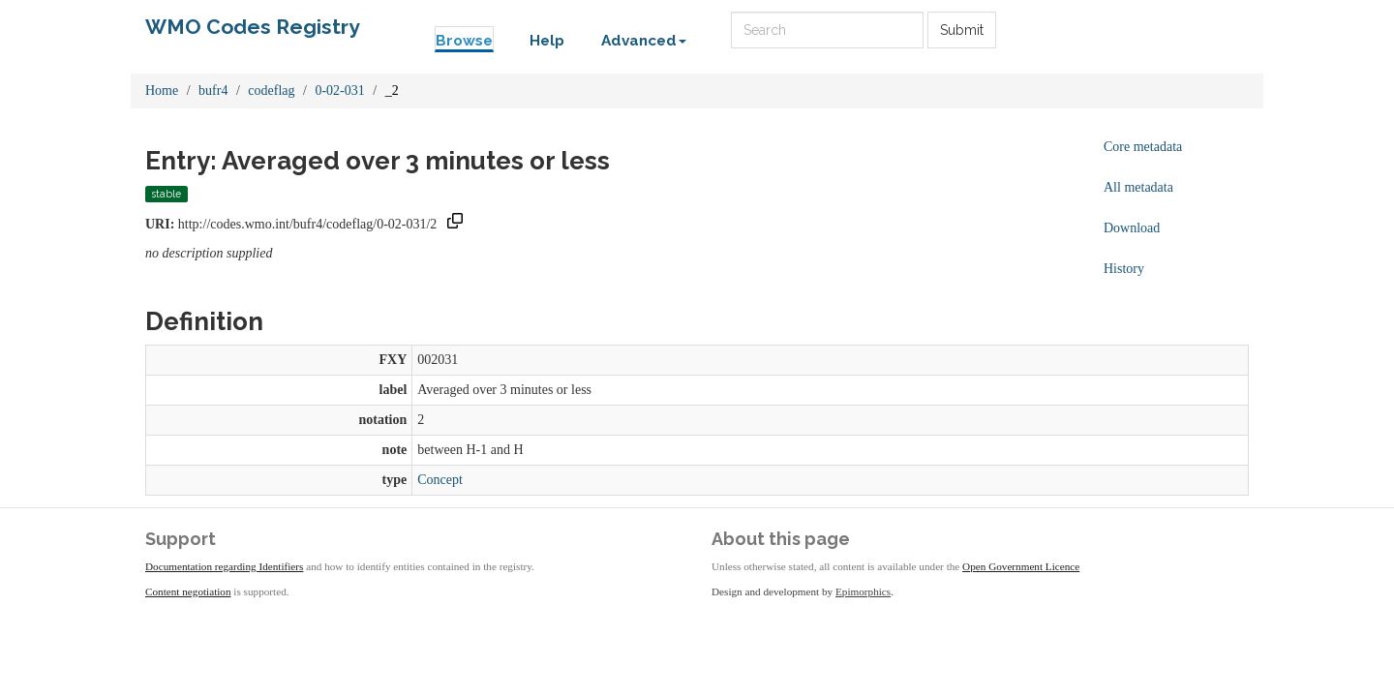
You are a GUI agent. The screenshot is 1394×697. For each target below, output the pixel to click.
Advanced (643, 40)
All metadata (1138, 187)
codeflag (271, 90)
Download (1132, 228)
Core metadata (1143, 146)
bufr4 (212, 90)
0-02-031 (339, 90)
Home (161, 90)
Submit (962, 30)
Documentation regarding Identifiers (224, 566)
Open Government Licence (1020, 566)
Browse (464, 40)
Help (547, 40)
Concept (440, 479)
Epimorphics (863, 591)
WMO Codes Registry (252, 27)
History (1124, 268)
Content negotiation (188, 591)
